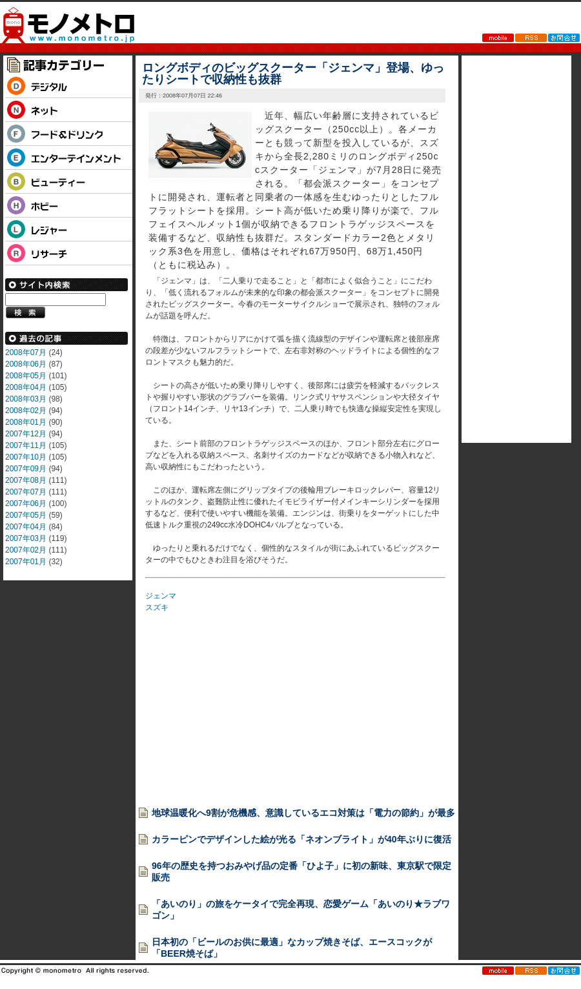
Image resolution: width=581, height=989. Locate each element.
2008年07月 (25, 352)
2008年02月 (25, 410)
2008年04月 (25, 387)
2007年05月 (25, 515)
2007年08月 (25, 480)
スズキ (156, 607)
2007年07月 (25, 491)
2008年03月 (25, 398)
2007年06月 (25, 503)
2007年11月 (25, 445)
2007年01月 (25, 561)
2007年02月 (25, 550)
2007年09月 (25, 468)
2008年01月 (25, 422)
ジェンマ (160, 595)
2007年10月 (25, 457)
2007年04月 (25, 526)
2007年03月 (25, 538)
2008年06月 (25, 364)
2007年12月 (25, 433)
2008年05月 (25, 375)
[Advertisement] (242, 705)
